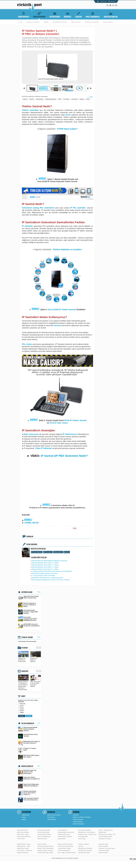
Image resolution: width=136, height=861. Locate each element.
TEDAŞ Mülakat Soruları (106, 836)
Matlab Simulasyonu (22, 852)
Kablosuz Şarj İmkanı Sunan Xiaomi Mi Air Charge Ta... (27, 793)
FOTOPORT (24, 648)
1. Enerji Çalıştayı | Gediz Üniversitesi (43, 575)
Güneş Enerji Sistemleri (23, 836)
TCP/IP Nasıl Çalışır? (67, 129)
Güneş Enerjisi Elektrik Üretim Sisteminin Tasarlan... (27, 729)
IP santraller (27, 226)
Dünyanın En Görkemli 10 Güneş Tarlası (23, 659)
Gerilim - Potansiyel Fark (106, 830)
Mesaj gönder (58, 552)
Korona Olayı (82, 838)
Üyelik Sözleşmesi (78, 823)
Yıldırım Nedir (21, 838)
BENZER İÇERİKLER (27, 766)
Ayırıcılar (80, 846)
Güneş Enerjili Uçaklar (43, 830)
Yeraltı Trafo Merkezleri (43, 836)
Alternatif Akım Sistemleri (85, 848)
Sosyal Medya (51, 819)
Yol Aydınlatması (62, 830)
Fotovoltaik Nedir (83, 836)
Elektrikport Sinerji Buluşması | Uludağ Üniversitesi (47, 577)
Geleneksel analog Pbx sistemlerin (38, 208)
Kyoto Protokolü (41, 844)
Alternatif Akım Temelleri (85, 850)
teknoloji (57, 325)
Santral (32, 99)
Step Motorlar (61, 838)
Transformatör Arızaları (64, 848)
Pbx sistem (27, 344)
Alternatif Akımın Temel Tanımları (28, 736)
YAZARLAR (78, 14)
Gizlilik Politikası (78, 821)
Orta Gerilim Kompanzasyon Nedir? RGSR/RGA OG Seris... (27, 618)
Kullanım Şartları (78, 819)
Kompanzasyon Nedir (64, 834)
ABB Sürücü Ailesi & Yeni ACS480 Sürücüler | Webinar (35, 683)
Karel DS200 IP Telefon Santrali (62, 310)
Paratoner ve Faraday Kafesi (107, 848)
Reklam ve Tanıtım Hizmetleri (82, 817)
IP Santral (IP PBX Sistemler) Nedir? (64, 455)
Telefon (25, 99)
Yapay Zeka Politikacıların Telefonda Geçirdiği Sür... (28, 786)
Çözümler (76, 815)
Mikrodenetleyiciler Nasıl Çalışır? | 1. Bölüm (45, 569)
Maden (22, 710)
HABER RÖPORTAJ (23, 14)
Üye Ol (104, 1)
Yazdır (67, 552)
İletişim (82, 99)
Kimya (22, 708)
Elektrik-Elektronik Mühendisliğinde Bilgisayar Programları (49, 560)
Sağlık (22, 712)
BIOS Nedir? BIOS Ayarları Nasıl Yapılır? (28, 757)
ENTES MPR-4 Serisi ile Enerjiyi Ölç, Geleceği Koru (29, 625)
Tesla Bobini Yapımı (22, 830)
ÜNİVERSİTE (67, 14)
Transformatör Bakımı (64, 850)
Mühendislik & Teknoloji (60, 22)
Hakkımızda (25, 815)
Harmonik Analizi (103, 844)
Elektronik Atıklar (42, 838)
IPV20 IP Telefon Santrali (75, 420)
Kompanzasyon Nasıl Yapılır (66, 832)
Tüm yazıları (48, 552)
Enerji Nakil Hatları (104, 850)
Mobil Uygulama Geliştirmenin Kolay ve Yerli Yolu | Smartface (50, 580)
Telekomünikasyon (50, 99)
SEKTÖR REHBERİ (54, 14)
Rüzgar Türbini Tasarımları (65, 844)
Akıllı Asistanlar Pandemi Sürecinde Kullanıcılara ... (28, 800)
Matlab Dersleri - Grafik (23, 846)
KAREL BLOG (32, 522)
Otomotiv (22, 704)
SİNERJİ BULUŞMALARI (111, 14)
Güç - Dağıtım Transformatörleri (67, 852)
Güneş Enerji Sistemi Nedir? (45, 846)
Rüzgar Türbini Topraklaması (45, 848)
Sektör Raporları (108, 22)
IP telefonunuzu (70, 434)
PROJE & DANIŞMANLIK (93, 14)
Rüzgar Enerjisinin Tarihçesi (45, 850)
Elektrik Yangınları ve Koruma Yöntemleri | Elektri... (27, 605)
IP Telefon (66, 99)
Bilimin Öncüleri (76, 22)
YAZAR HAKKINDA (31, 544)
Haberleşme (39, 99)
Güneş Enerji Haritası (43, 832)
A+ (91, 97)
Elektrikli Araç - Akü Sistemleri (86, 832)
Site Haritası (51, 817)
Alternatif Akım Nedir (84, 852)
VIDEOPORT (24, 671)
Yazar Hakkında (37, 552)
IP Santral (74, 99)
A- (88, 97)
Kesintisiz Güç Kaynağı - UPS (107, 834)
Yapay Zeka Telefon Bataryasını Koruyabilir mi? (29, 779)
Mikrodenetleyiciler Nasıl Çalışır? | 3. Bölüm (45, 565)
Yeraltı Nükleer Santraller (65, 836)
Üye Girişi (112, 1)
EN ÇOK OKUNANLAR (27, 723)
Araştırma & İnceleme (33, 22)
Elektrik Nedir (102, 832)
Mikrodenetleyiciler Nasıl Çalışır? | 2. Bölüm (45, 567)
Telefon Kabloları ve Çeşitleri (67, 249)
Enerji (21, 706)
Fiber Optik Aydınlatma (84, 830)
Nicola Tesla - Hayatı (23, 834)
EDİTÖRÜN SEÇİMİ (26, 592)
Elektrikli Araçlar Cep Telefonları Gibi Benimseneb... (27, 772)
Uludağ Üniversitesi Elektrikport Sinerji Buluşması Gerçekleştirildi (52, 571)
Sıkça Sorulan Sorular (54, 815)
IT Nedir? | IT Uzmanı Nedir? (27, 750)
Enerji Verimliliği (103, 846)
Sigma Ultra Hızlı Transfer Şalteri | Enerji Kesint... (28, 598)
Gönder (22, 716)
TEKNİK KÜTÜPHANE (39, 14)
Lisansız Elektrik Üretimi (44, 834)
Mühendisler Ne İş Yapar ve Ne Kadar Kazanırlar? (29, 743)
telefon (68, 115)
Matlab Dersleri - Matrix (23, 844)
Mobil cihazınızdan (31, 434)
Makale (46, 22)
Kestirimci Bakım (103, 852)
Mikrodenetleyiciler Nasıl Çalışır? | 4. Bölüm (45, 563)
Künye (24, 817)
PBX (60, 99)
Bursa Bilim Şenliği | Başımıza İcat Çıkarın (45, 573)
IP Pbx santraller (78, 208)
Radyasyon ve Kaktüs (105, 838)
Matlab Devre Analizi (23, 848)
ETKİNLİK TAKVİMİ (27, 637)
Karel (87, 99)
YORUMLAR (29, 536)
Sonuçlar (29, 716)
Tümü (20, 22)
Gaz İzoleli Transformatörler (65, 846)
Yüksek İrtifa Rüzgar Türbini (45, 852)
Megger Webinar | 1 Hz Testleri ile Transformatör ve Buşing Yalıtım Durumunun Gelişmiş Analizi (23, 684)
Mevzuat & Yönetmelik (92, 22)
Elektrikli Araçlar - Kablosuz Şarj (87, 834)
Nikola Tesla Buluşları (23, 832)
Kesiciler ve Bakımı (83, 844)
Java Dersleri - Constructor (24, 850)
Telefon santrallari (30, 110)
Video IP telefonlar (43, 448)
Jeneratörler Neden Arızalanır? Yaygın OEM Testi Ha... (28, 612)
